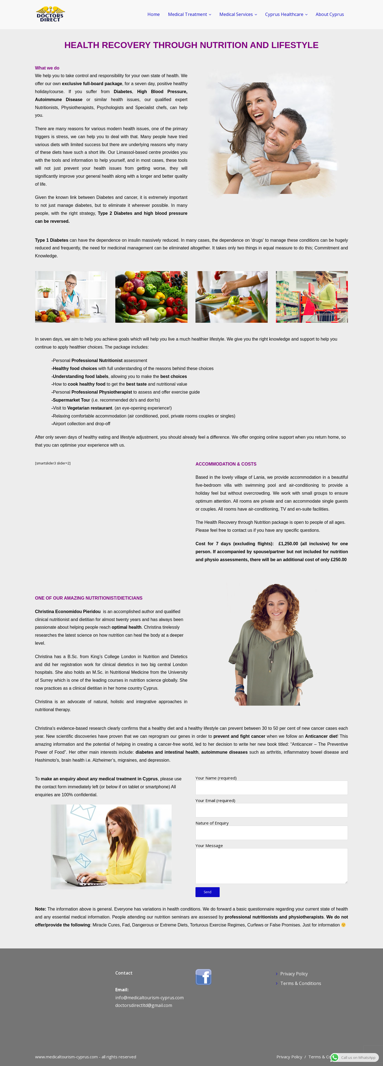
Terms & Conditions (300, 983)
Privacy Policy (294, 974)
